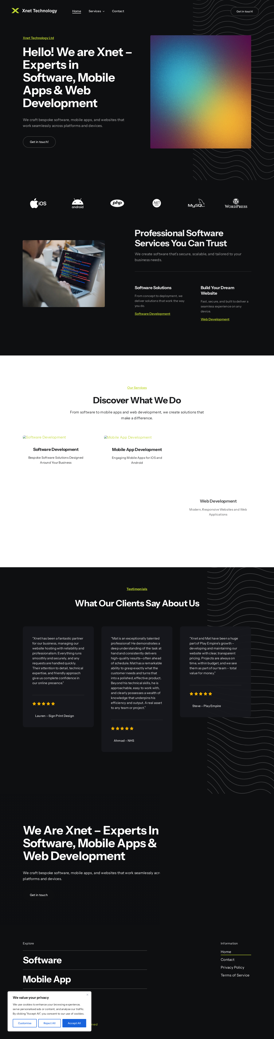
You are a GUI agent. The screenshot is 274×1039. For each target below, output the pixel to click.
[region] (49, 1011)
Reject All (50, 1023)
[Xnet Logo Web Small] (34, 10)
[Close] (87, 994)
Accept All (74, 1023)
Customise (24, 1023)
